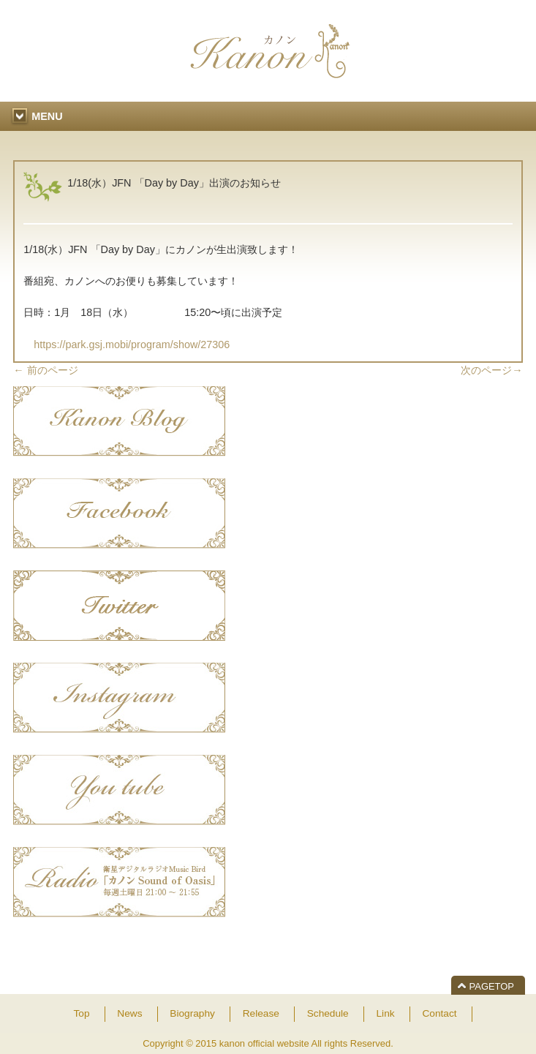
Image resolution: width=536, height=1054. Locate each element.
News (129, 1013)
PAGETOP (491, 986)
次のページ (491, 370)
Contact (439, 1013)
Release (261, 1013)
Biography (192, 1013)
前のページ (45, 370)
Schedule (328, 1013)
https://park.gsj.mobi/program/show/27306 (126, 344)
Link (386, 1013)
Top (81, 1013)
